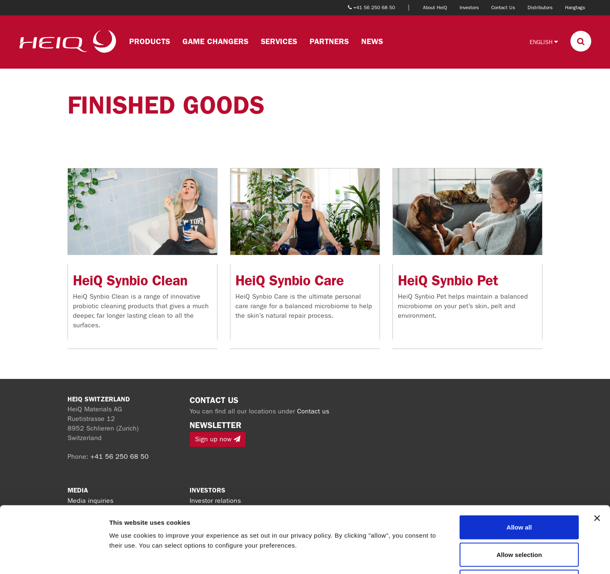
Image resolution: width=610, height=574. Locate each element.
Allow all (519, 464)
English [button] (544, 42)
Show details (437, 557)
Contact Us (503, 7)
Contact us (313, 411)
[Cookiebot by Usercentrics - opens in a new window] (54, 558)
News (372, 41)
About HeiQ (435, 7)
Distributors (540, 7)
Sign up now (217, 439)
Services (279, 41)
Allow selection (519, 492)
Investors (469, 7)
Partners (329, 41)
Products (149, 41)
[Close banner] (597, 456)
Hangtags (575, 7)
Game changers (215, 41)
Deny (519, 519)
